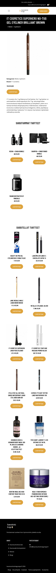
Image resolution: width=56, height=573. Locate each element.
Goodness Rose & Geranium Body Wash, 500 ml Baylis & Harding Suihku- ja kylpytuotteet (16, 444)
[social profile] (34, 2)
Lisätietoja (13, 92)
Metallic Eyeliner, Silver (39, 306)
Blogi (11, 555)
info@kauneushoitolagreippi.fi (38, 547)
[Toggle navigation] (9, 10)
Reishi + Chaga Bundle (16, 151)
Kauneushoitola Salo (16, 545)
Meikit (10, 27)
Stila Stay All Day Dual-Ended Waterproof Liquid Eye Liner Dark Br (16, 395)
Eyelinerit (17, 27)
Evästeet (24, 570)
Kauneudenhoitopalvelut (17, 548)
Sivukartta (45, 570)
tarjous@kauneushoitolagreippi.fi (37, 5)
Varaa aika (43, 11)
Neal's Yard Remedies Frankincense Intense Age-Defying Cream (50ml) (39, 494)
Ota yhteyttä (16, 570)
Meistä (12, 552)
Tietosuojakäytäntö (34, 570)
